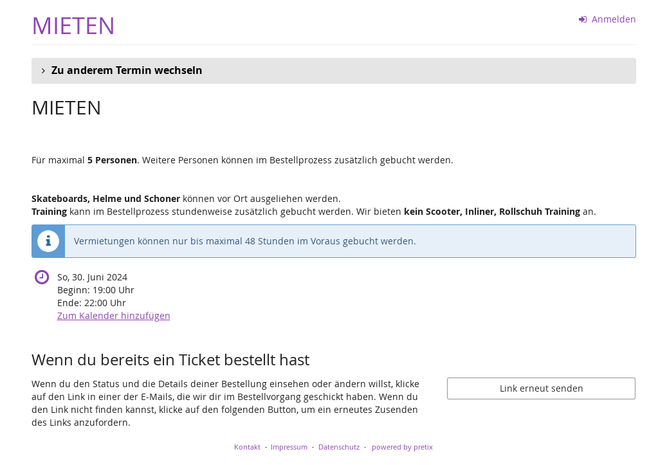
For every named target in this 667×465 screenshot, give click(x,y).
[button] (333, 71)
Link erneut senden (541, 388)
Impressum (289, 446)
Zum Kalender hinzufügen (113, 315)
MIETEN (73, 25)
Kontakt (247, 446)
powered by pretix (402, 446)
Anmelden (607, 19)
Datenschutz (339, 446)
